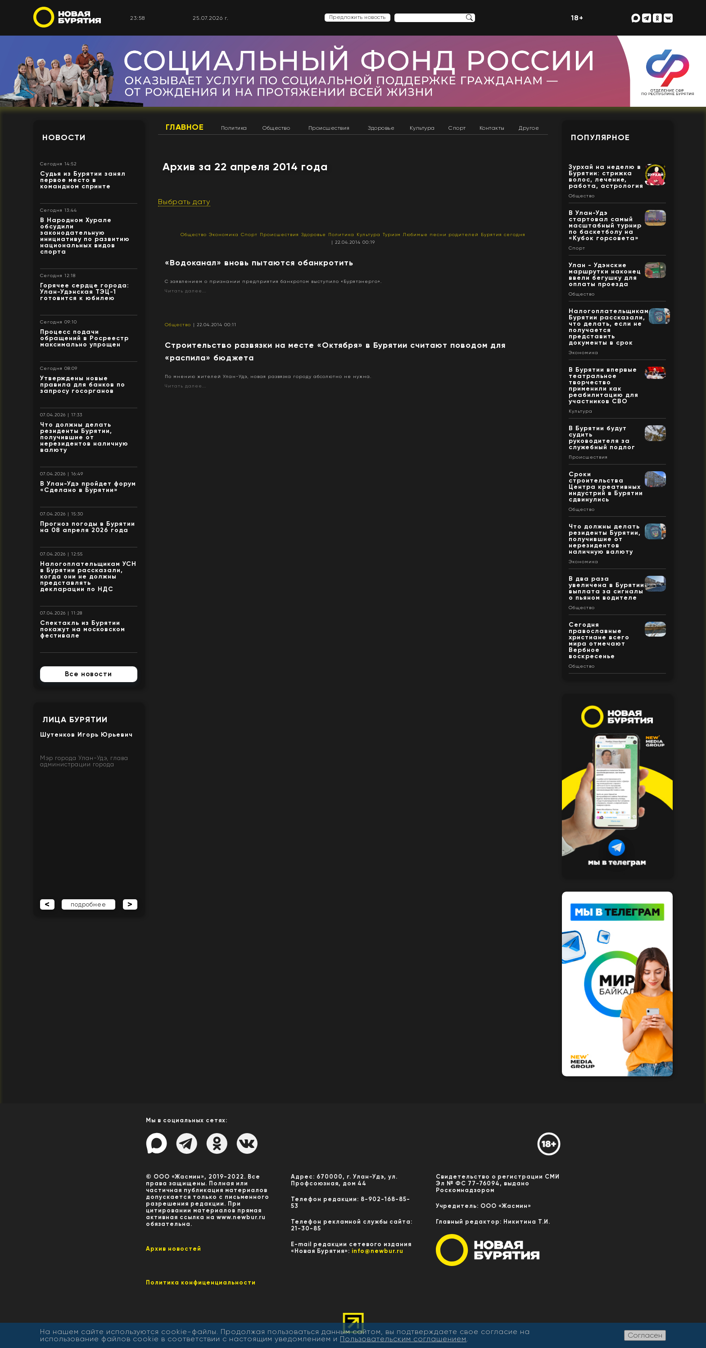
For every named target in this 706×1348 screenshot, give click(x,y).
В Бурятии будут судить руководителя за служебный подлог (602, 437)
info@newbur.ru (377, 1251)
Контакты (492, 128)
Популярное (600, 137)
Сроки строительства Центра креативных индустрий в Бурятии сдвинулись (606, 486)
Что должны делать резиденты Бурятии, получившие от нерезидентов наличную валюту (84, 437)
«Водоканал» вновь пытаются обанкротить (259, 263)
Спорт (457, 128)
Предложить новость (357, 17)
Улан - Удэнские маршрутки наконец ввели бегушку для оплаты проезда (605, 274)
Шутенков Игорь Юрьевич (86, 734)
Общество (276, 128)
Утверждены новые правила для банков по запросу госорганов (82, 384)
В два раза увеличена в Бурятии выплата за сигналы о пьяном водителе (606, 588)
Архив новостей (173, 1248)
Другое (529, 128)
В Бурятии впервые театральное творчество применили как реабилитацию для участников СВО (603, 385)
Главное (185, 127)
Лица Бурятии (75, 719)
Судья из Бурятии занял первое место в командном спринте (83, 180)
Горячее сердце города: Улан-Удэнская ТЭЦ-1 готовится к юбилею (84, 292)
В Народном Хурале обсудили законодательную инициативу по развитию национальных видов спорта (85, 235)
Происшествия (329, 128)
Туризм (392, 234)
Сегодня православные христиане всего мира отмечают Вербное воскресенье (599, 640)
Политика (234, 128)
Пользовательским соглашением (403, 1338)
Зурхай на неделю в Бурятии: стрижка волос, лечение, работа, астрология (606, 176)
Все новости (88, 674)
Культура (422, 128)
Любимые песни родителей (441, 234)
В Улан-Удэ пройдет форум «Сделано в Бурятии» (88, 487)
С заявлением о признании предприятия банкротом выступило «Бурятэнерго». (273, 281)
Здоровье (381, 128)
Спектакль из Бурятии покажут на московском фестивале (82, 629)
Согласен (645, 1335)
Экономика (224, 234)
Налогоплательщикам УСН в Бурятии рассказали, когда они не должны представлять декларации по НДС (88, 576)
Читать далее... (185, 290)
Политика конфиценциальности (201, 1282)
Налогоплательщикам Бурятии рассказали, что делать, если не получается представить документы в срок (609, 326)
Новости (64, 137)
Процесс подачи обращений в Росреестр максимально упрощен (84, 338)
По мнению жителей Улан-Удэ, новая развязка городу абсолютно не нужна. (268, 376)
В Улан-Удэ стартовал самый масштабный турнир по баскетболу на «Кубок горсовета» (605, 225)
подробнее (88, 904)
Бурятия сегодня (503, 234)
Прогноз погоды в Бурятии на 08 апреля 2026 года (87, 527)
